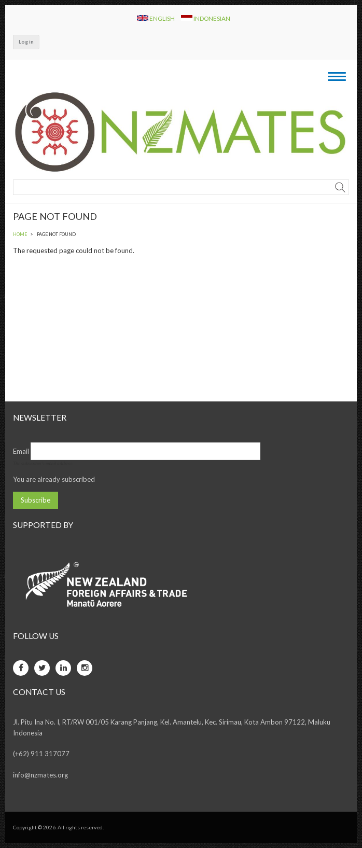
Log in (26, 41)
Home (20, 234)
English (156, 18)
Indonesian (205, 18)
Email (21, 451)
